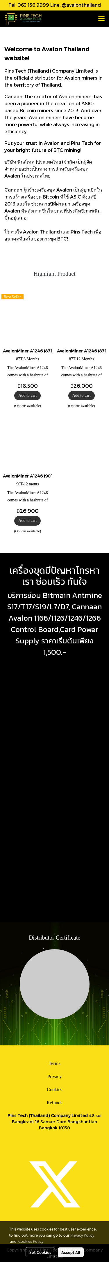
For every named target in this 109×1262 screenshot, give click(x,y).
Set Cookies (40, 1252)
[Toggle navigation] (101, 18)
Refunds (54, 1102)
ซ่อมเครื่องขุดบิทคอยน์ (39, 908)
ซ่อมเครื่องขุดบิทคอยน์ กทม (25, 827)
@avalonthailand (81, 5)
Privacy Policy (82, 1235)
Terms (54, 1063)
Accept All (70, 1252)
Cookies (54, 1089)
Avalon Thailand (41, 231)
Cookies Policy (30, 1241)
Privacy (54, 1076)
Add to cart (27, 395)
